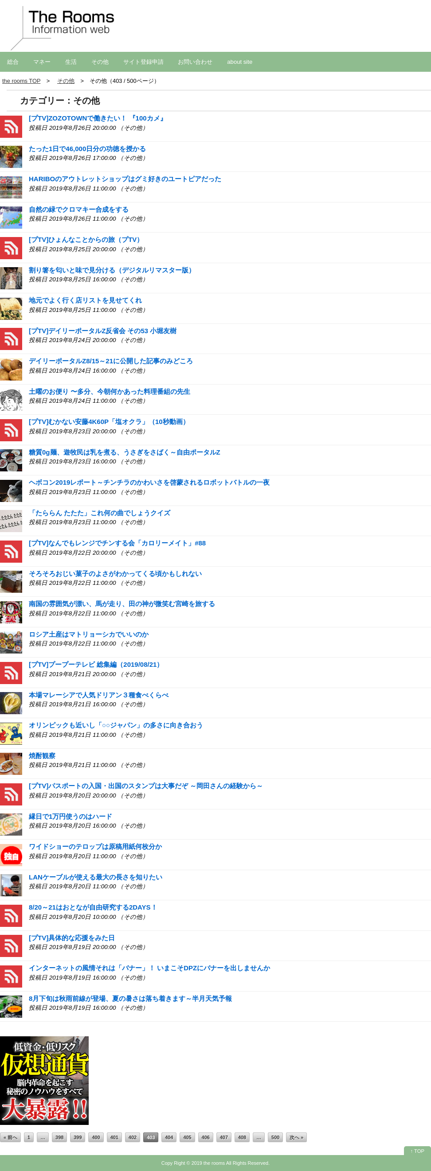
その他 (100, 61)
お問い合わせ (195, 61)
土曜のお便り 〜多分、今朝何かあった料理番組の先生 (109, 391)
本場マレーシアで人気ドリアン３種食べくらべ (98, 695)
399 (78, 1137)
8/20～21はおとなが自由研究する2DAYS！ (93, 907)
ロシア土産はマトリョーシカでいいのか (89, 634)
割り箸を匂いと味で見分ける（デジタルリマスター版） (112, 270)
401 (114, 1137)
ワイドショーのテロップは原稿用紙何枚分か (95, 846)
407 (224, 1137)
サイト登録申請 (143, 61)
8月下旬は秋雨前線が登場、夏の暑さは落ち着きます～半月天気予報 (130, 998)
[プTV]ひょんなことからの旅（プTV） (86, 239)
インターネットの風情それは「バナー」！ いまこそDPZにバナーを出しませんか (149, 968)
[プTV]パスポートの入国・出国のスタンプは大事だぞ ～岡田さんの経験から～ (146, 786)
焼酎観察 (42, 755)
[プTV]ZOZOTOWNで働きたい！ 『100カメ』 (98, 118)
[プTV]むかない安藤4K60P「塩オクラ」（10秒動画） (109, 421)
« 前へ (10, 1137)
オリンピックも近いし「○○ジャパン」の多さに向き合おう (116, 725)
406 (206, 1137)
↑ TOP (417, 1151)
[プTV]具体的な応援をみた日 (72, 937)
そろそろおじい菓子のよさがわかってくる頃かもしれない (115, 573)
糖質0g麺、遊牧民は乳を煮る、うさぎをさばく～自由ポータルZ (124, 452)
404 (169, 1137)
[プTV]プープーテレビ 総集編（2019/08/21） (96, 664)
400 (96, 1137)
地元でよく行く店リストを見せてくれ (85, 300)
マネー (42, 61)
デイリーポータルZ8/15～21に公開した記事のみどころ (111, 361)
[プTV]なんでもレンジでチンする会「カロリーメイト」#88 (117, 543)
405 (187, 1137)
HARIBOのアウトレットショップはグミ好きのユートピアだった (125, 179)
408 (242, 1137)
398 (59, 1137)
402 (133, 1137)
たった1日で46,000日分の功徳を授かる (87, 148)
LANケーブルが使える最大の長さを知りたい (95, 877)
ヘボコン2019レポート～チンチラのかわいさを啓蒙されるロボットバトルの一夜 (149, 482)
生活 (71, 61)
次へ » (296, 1137)
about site (239, 61)
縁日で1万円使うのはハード (70, 816)
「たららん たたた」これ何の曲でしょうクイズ (99, 513)
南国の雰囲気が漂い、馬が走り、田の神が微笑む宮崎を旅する (122, 603)
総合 (13, 61)
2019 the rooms (208, 1163)
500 (275, 1137)
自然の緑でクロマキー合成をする (79, 209)
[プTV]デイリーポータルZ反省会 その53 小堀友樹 (102, 331)
